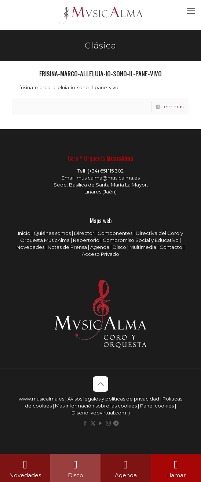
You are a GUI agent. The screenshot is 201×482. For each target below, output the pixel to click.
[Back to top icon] (100, 384)
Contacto (171, 247)
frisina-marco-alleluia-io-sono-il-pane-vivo (100, 73)
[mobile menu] (191, 11)
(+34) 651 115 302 (106, 171)
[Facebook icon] (85, 423)
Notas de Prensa (67, 247)
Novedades (30, 247)
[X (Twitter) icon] (93, 423)
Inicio (24, 233)
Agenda (99, 247)
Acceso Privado (100, 254)
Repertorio (86, 240)
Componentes (115, 233)
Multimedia (142, 247)
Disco (119, 247)
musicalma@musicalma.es (108, 178)
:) (128, 413)
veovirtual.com (109, 413)
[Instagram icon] (108, 423)
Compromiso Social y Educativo (141, 240)
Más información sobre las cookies (96, 406)
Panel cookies (157, 406)
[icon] (116, 423)
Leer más (172, 106)
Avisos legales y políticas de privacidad (113, 399)
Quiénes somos (52, 233)
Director (84, 233)
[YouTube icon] (100, 423)
